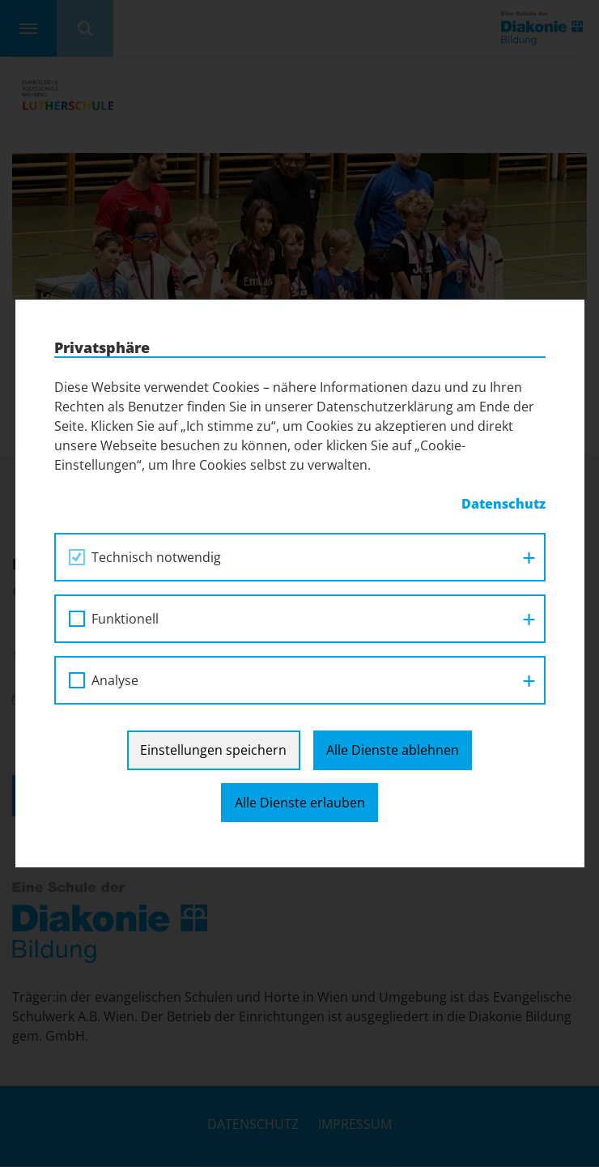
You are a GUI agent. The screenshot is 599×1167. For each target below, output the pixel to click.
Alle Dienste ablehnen (392, 750)
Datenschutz (503, 504)
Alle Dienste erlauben (300, 802)
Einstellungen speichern (213, 750)
